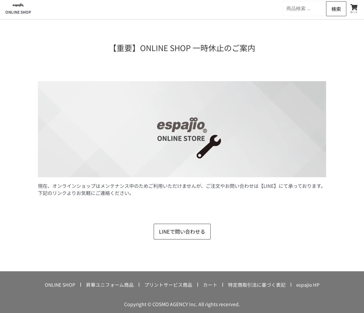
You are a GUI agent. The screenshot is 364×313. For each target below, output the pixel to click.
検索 (336, 8)
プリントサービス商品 (168, 284)
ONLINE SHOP (18, 12)
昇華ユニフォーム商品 (110, 284)
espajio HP (308, 284)
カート (354, 12)
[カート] (354, 7)
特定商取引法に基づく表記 (257, 284)
